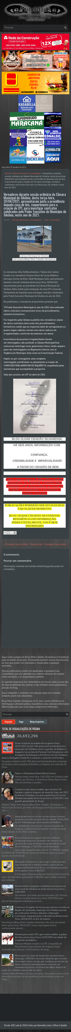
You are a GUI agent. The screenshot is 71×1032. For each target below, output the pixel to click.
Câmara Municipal (20, 173)
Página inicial (36, 544)
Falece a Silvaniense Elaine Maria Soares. (35, 773)
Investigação (35, 173)
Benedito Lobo (45, 1025)
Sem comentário (52, 220)
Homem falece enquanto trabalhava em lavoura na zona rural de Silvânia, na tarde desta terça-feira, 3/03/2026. (40, 889)
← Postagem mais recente (15, 544)
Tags (21, 722)
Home (7, 173)
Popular (8, 722)
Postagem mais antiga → (56, 544)
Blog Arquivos (37, 722)
